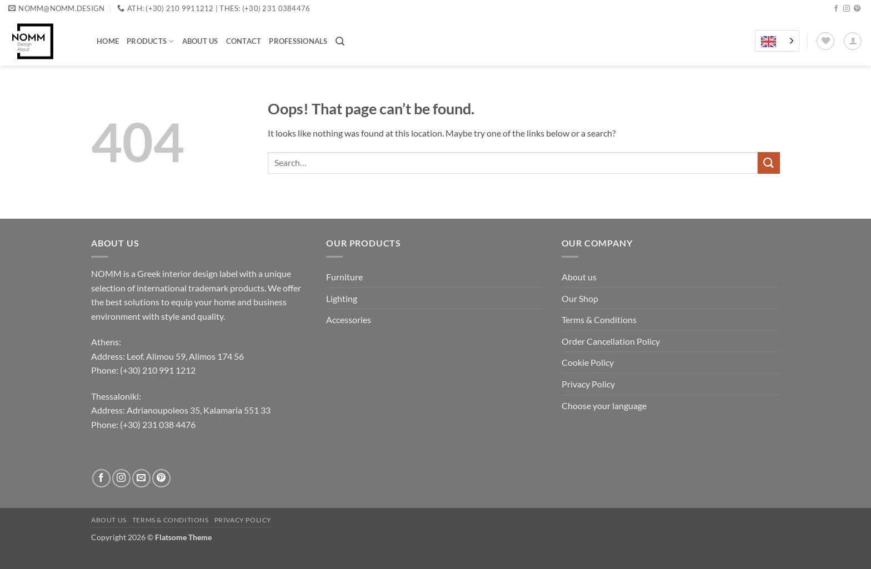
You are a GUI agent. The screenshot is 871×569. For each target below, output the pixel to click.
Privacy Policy (588, 384)
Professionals (298, 41)
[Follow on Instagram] (846, 9)
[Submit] (769, 163)
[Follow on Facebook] (836, 9)
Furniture (344, 276)
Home (108, 41)
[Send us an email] (141, 478)
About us (200, 41)
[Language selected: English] (777, 41)
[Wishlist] (825, 41)
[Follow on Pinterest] (857, 9)
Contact (244, 41)
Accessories (348, 319)
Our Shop (580, 298)
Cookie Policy (588, 362)
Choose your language (604, 405)
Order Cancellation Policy (611, 341)
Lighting (341, 298)
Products (150, 41)
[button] (340, 41)
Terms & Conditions (599, 319)
